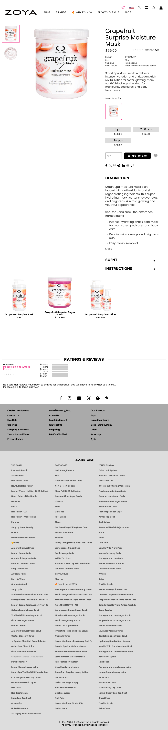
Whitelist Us (55, 425)
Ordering (12, 425)
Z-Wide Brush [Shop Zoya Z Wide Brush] (106, 584)
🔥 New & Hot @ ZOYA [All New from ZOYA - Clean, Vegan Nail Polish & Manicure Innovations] (66, 584)
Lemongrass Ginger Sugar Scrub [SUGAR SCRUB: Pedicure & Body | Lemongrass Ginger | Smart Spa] (71, 610)
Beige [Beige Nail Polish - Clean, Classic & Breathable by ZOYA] (101, 579)
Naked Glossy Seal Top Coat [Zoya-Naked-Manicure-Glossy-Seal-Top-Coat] (113, 693)
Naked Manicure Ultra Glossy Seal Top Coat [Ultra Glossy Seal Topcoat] (73, 641)
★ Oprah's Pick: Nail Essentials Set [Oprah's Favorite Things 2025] (28, 641)
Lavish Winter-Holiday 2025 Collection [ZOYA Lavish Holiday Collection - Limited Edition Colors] (29, 491)
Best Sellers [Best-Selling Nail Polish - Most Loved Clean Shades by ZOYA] (104, 522)
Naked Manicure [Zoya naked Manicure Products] (19, 708)
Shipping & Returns (18, 430)
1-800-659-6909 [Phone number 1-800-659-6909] (58, 434)
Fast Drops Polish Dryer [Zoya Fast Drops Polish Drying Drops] (110, 512)
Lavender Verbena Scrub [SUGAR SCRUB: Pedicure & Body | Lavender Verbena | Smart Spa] (111, 631)
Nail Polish (104, 662)
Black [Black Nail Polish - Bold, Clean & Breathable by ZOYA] (101, 532)
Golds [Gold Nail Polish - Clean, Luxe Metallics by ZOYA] (102, 538)
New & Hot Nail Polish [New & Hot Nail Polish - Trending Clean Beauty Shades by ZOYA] (22, 486)
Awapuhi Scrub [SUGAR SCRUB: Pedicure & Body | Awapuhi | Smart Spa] (62, 636)
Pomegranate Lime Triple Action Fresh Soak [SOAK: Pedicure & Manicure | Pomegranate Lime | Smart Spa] (29, 600)
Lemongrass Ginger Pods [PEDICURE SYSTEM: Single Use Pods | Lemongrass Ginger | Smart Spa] (67, 548)
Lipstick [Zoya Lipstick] (59, 501)
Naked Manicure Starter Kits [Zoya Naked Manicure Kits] (69, 703)
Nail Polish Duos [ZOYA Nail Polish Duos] (19, 481)
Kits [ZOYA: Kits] (57, 476)
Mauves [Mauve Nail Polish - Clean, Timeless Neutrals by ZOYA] (59, 579)
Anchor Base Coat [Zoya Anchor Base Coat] (108, 507)
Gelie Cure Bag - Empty (66, 682)
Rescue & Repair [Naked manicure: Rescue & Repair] (19, 470)
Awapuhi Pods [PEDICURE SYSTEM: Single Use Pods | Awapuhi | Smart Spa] (18, 574)
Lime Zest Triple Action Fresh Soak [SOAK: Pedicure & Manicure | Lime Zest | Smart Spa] (116, 595)
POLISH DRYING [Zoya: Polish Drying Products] (106, 465)
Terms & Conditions (18, 434)
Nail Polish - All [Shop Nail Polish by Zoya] (19, 512)
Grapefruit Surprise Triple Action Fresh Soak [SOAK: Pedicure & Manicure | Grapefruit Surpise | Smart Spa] (117, 600)
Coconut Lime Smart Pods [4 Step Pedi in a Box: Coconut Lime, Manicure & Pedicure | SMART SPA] (112, 496)
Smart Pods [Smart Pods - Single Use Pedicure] (104, 698)
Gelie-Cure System (101, 425)
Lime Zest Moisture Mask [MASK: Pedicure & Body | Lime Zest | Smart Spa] (23, 652)
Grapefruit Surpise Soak (19, 314)
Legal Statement (58, 420)
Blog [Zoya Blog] (128, 12)
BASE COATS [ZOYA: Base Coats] (61, 465)
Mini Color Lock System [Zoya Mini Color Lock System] (23, 538)
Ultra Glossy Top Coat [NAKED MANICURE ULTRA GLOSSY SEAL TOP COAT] (110, 688)
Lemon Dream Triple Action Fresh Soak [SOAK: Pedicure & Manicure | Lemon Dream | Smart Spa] (29, 605)
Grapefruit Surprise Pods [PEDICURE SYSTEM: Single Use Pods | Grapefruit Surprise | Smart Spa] (23, 558)
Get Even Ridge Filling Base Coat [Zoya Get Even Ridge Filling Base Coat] (71, 527)
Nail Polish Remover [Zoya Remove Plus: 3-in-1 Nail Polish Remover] (65, 688)
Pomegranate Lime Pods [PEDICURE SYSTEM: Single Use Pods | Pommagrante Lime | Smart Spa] (111, 558)
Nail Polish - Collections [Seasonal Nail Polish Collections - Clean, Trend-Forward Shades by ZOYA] (23, 517)
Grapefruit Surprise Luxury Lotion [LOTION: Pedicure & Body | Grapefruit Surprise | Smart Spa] (71, 672)
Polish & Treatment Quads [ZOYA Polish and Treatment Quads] (112, 476)
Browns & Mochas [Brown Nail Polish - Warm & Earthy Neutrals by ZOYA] (64, 532)
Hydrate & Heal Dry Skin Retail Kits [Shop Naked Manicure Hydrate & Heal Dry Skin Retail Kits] (72, 564)
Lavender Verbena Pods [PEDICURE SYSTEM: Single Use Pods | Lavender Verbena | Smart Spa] (67, 569)
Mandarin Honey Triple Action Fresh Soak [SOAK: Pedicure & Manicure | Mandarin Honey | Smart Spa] (73, 600)
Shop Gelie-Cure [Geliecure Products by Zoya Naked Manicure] (19, 569)
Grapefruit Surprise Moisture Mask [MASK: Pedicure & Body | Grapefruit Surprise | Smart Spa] (27, 657)
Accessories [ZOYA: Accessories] (17, 476)
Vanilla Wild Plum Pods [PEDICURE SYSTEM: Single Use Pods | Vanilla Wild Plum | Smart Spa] (110, 548)
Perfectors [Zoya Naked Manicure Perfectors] (104, 677)
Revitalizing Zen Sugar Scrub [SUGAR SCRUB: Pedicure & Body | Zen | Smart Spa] (113, 636)
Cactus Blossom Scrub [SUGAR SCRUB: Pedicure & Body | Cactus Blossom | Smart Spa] (22, 636)
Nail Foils (59, 698)
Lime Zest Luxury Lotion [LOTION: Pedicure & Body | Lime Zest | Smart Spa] (67, 667)
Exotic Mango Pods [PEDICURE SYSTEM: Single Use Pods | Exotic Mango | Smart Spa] (64, 553)
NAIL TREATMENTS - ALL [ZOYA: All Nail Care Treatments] (66, 605)
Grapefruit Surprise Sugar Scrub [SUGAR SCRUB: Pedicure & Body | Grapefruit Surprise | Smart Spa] (114, 620)
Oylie (93, 439)
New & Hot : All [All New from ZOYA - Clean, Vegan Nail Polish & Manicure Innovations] (106, 481)
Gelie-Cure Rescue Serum (111, 564)
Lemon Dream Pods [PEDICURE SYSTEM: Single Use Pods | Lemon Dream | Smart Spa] (21, 553)
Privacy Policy (15, 439)
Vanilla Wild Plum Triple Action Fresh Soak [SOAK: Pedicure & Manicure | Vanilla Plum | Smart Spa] (29, 595)
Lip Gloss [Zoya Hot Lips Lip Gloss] (59, 512)
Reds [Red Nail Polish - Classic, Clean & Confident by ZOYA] (57, 507)
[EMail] (127, 165)
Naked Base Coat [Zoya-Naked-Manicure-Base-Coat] (107, 682)
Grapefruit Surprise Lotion (100, 314)
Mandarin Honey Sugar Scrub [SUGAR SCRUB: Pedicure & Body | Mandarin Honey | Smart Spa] (69, 615)
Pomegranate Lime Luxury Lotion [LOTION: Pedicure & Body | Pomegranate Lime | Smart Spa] (115, 667)
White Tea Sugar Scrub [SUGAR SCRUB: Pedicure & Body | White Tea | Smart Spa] (66, 626)
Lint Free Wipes (62, 693)
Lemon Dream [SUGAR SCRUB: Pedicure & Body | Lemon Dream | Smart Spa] (18, 626)
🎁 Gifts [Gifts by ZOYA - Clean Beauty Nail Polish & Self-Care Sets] (15, 543)
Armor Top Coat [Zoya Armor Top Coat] (107, 517)
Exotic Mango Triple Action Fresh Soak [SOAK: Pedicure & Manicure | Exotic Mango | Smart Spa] (73, 595)
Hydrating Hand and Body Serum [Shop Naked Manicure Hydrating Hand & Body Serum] (71, 631)
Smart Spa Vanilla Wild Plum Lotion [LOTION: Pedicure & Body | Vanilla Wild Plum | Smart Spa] (29, 672)
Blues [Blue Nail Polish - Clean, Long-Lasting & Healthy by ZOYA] (58, 522)
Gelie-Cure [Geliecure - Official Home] (104, 708)
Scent (130, 260)
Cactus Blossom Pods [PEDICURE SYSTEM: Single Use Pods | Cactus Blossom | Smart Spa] (110, 569)
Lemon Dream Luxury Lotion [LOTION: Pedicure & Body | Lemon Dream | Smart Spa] (113, 672)
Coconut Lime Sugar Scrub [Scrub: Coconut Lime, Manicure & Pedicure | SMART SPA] (68, 496)
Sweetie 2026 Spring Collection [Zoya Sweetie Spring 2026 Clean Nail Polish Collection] (114, 486)
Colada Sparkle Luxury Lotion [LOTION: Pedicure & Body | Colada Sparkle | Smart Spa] (26, 677)
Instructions (130, 268)
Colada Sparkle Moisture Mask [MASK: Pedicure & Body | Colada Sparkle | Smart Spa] (70, 646)
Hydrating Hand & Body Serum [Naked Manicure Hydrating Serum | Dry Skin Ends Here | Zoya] (114, 641)
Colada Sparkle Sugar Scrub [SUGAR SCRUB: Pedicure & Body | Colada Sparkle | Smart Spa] (25, 610)
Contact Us (13, 415)
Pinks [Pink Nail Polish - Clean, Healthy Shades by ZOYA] (14, 507)
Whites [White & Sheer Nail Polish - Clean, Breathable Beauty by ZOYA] (102, 574)
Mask (108, 249)
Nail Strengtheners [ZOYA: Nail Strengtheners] (64, 470)
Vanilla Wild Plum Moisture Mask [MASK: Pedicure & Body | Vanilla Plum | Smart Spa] (115, 646)
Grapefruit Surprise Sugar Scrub (59, 313)
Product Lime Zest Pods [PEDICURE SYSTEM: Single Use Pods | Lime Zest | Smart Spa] (23, 564)
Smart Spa (96, 434)
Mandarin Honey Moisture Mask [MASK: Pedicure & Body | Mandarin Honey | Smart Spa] (71, 652)
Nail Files (16, 688)
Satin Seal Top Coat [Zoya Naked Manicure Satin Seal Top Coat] (21, 698)
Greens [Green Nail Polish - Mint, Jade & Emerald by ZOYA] (14, 532)
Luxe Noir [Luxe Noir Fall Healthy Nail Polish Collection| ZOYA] (103, 543)
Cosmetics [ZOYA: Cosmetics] (16, 703)
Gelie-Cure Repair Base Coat (113, 589)
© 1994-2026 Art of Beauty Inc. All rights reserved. (84, 723)
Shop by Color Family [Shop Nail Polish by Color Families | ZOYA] (22, 527)
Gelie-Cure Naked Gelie (110, 626)
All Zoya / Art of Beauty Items (26, 714)
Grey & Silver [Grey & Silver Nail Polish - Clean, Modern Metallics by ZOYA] (61, 574)
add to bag (135, 155)
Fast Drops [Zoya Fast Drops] (60, 517)
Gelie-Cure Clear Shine (22, 646)
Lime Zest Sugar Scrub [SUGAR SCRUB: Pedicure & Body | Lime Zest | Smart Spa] (22, 620)
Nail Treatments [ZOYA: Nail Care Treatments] (19, 693)
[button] (21, 12)
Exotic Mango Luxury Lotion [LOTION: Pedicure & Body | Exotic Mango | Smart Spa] (25, 667)
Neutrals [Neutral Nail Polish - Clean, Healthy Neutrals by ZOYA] (15, 501)
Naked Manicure (100, 420)
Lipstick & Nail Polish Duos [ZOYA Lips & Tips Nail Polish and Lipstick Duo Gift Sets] (68, 481)
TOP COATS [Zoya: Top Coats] (16, 465)
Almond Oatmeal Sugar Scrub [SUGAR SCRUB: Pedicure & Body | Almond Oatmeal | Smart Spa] (26, 631)
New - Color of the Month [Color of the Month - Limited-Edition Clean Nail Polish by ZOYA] (24, 496)
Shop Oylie (16, 589)
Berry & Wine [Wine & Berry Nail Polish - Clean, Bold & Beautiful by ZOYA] (18, 579)
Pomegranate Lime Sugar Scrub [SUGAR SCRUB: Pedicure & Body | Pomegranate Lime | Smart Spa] (114, 615)
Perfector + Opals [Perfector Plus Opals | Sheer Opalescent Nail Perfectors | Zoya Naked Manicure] (107, 657)
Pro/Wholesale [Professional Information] (108, 12)
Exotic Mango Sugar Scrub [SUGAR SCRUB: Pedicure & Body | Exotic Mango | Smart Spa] (68, 620)
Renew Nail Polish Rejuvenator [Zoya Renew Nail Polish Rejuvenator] (114, 527)
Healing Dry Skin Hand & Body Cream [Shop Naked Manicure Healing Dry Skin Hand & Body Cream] (73, 589)
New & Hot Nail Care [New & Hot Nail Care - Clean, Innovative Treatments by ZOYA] (65, 486)
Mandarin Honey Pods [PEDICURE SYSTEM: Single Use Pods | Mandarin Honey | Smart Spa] (110, 553)
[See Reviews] (145, 50)
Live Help (12, 420)
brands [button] (61, 12)
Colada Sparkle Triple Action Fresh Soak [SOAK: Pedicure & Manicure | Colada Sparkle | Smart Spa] (117, 605)
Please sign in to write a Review (16, 368)
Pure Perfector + (19, 662)
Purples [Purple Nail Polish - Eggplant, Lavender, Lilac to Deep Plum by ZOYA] (15, 522)
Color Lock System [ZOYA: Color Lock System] (108, 470)
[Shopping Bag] (161, 8)
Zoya (93, 415)
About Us (54, 415)
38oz (117, 60)
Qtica (94, 430)
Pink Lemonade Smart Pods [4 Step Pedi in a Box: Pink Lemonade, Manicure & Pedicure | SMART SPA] (112, 491)
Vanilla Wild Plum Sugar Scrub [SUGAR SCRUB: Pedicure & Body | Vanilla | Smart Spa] (26, 615)
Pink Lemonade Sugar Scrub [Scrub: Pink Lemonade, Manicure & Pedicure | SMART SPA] (113, 501)
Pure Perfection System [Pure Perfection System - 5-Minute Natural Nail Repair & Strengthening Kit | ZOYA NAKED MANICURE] (66, 662)
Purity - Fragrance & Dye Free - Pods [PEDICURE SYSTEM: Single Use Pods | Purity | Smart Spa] (73, 543)
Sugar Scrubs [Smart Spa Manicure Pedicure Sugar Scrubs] (105, 610)
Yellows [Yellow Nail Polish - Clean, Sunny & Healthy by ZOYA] (59, 538)
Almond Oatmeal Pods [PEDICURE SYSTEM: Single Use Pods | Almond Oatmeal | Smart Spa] (22, 548)
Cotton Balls (61, 677)
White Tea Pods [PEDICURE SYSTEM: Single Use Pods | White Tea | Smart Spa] (63, 558)
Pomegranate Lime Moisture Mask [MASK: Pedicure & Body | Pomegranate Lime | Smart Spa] (116, 652)
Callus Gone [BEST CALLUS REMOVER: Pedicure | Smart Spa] (61, 708)
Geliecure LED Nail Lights (23, 682)
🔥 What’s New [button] (82, 12)
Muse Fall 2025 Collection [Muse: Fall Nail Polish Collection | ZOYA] (68, 491)
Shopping (54, 430)
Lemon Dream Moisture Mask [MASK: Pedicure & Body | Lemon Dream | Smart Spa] (70, 657)
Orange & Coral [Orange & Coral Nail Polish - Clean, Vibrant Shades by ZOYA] (19, 584)
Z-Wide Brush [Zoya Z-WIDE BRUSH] (106, 703)
